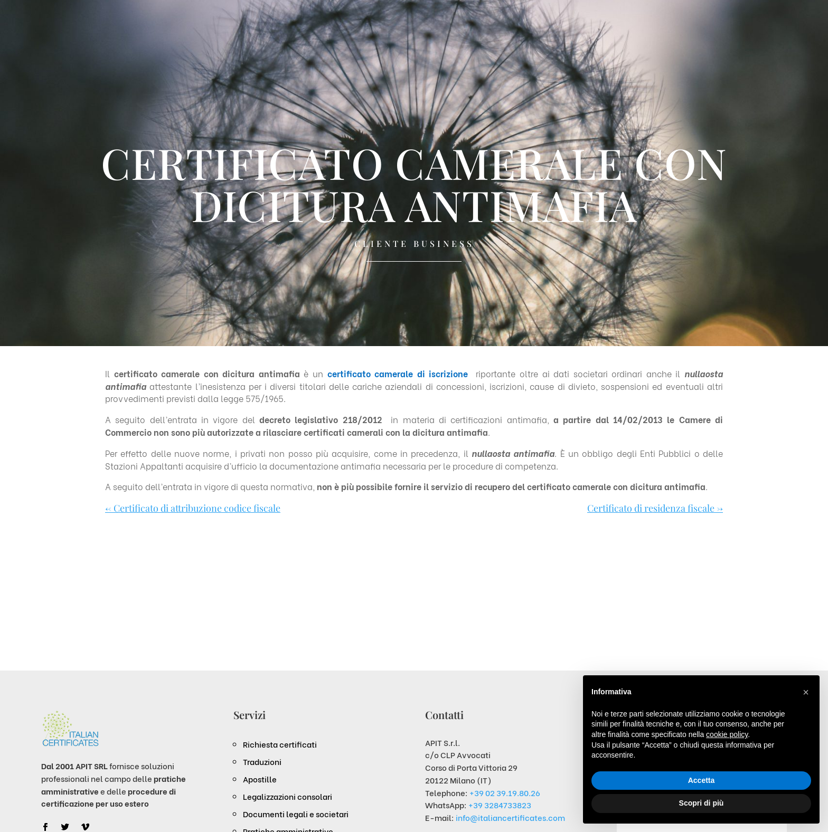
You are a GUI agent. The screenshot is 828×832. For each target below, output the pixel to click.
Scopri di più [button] (701, 803)
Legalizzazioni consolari (287, 796)
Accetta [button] (701, 780)
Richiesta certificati (280, 744)
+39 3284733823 (499, 804)
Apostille (260, 779)
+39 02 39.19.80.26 (504, 792)
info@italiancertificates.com (510, 817)
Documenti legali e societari (296, 813)
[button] (805, 692)
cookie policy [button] (727, 734)
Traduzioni (262, 761)
